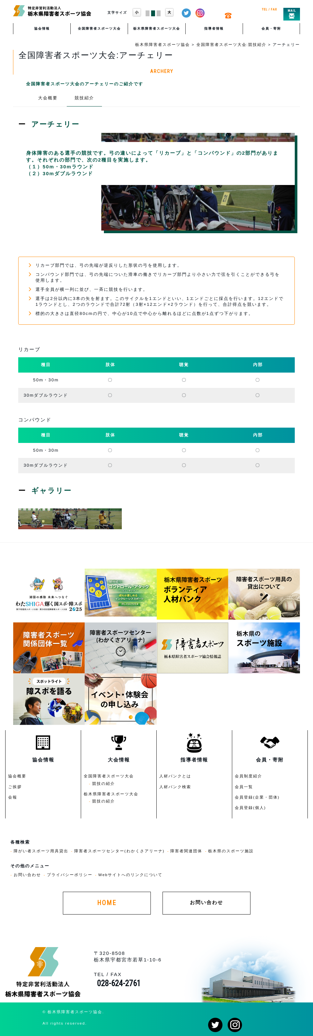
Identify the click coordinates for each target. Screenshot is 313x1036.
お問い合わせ (27, 875)
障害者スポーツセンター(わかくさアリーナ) (119, 851)
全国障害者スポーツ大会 (99, 28)
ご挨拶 (15, 787)
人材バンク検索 (175, 787)
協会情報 (42, 28)
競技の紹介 (103, 783)
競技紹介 (84, 97)
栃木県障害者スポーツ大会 (156, 28)
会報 (12, 797)
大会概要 (48, 97)
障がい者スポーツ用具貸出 (41, 851)
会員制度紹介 (248, 776)
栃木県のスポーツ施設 (231, 851)
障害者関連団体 (186, 851)
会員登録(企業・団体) (257, 797)
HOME (106, 903)
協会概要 (17, 776)
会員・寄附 (271, 28)
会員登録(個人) (250, 807)
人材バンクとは (175, 776)
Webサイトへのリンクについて (130, 875)
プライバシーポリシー (69, 875)
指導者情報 (214, 28)
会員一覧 (244, 787)
